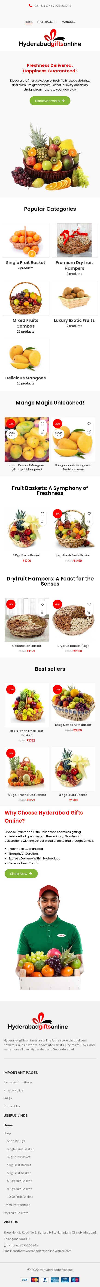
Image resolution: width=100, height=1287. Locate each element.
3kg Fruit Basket (18, 1157)
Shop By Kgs (16, 1141)
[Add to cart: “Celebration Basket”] (43, 612)
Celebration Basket (26, 646)
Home (8, 1125)
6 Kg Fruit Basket (19, 1181)
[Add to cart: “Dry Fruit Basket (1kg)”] (89, 612)
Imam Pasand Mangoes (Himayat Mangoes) (27, 467)
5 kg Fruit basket (19, 1173)
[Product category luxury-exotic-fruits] (74, 306)
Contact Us (11, 1106)
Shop (7, 1133)
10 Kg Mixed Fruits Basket (73, 725)
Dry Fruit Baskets (15, 1213)
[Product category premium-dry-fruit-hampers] (74, 251)
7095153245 (29, 1245)
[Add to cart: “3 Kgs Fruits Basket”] (43, 522)
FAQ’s (7, 1098)
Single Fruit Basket (20, 1149)
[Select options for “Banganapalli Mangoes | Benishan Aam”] (89, 432)
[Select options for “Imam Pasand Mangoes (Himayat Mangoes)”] (43, 432)
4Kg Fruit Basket (19, 1165)
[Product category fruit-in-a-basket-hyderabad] (25, 248)
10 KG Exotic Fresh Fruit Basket (26, 733)
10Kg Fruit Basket (20, 1197)
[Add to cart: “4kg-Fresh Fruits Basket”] (89, 522)
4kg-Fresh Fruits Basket (73, 555)
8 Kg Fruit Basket (19, 1189)
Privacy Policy (13, 1090)
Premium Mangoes (16, 1205)
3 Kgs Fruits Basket (27, 555)
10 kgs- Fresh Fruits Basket (26, 795)
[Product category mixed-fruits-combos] (25, 309)
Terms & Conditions (17, 1082)
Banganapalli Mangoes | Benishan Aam (73, 467)
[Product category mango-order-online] (25, 363)
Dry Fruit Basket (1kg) (73, 646)
